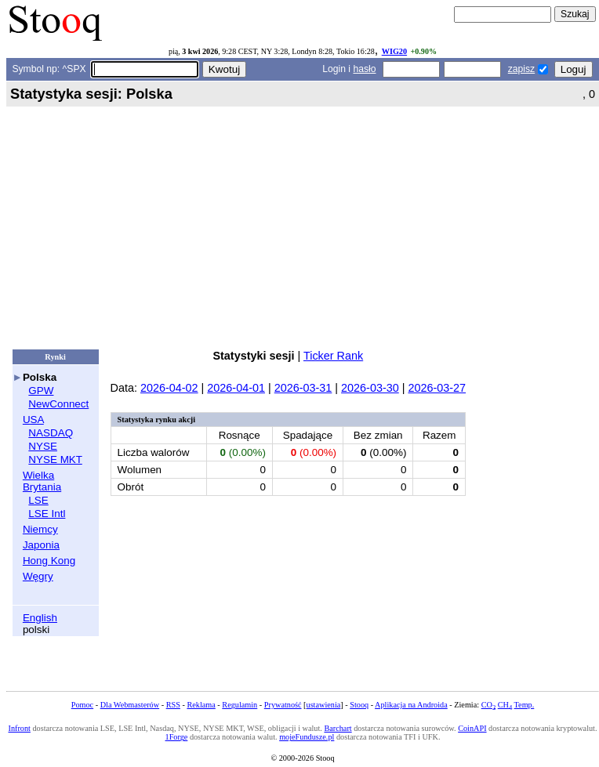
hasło (364, 68)
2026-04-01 (236, 388)
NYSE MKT (55, 459)
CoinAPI (472, 728)
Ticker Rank (333, 355)
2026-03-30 (370, 388)
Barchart (337, 728)
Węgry (38, 576)
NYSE (42, 446)
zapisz (521, 68)
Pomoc (82, 704)
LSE (38, 500)
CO (488, 704)
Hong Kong (49, 560)
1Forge (176, 737)
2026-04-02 (169, 388)
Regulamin (239, 704)
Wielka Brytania (42, 481)
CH (505, 704)
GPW (40, 390)
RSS (173, 704)
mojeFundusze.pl (306, 737)
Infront (19, 728)
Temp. (524, 704)
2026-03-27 (437, 388)
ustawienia (324, 704)
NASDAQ (50, 433)
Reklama (201, 704)
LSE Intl (46, 513)
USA (33, 419)
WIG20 (394, 51)
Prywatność (283, 704)
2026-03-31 (303, 388)
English (40, 618)
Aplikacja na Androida (411, 704)
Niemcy (40, 529)
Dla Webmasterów (129, 704)
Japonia (41, 545)
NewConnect (58, 404)
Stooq (359, 704)
